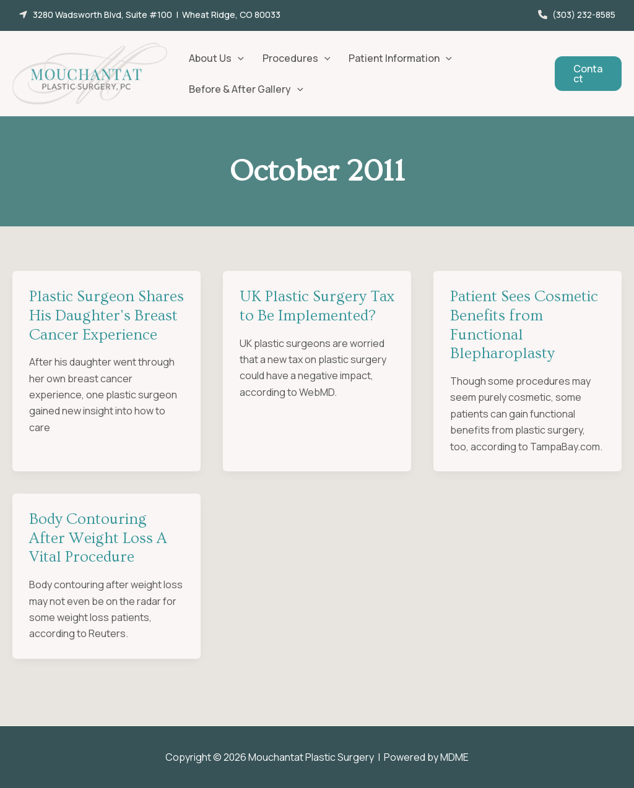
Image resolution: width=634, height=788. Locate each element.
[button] (149, 14)
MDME (454, 757)
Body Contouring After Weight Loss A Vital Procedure (98, 538)
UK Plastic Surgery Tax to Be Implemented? (317, 306)
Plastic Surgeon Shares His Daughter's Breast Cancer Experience (106, 316)
